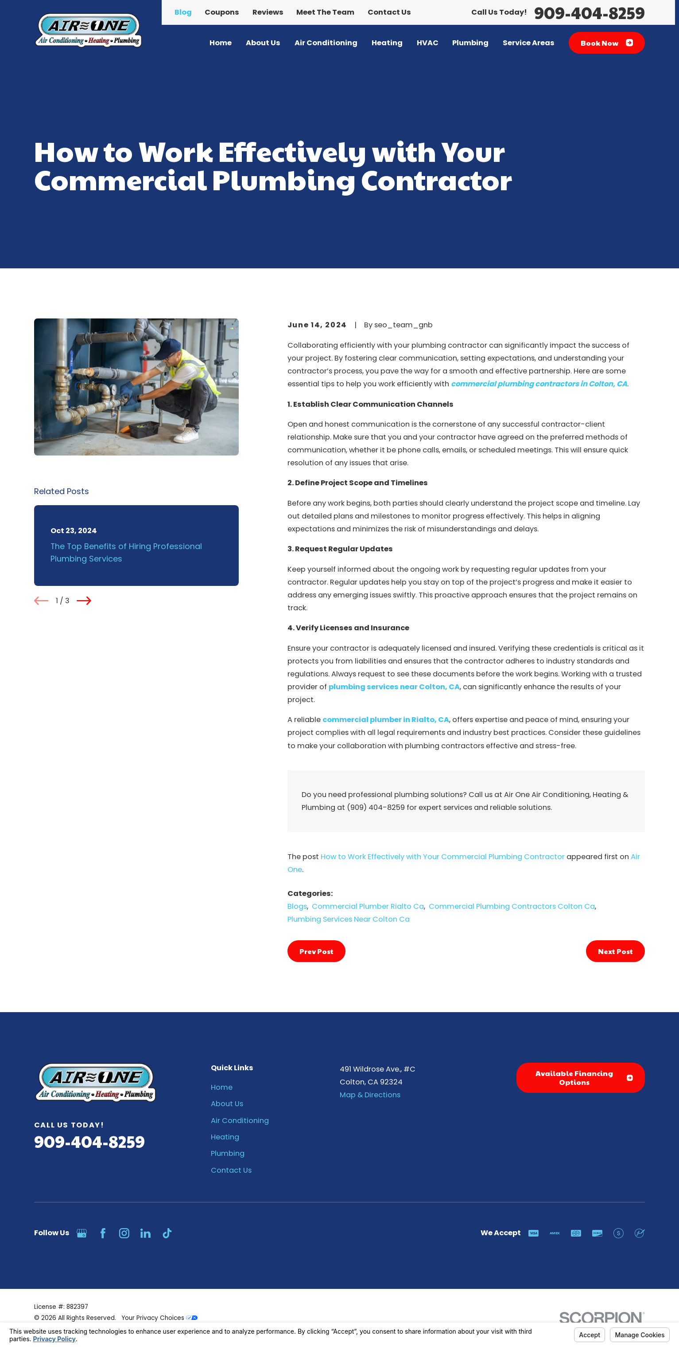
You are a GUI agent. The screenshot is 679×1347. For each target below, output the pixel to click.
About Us (227, 1104)
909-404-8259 (589, 12)
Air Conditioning (240, 1120)
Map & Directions (370, 1095)
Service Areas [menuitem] (529, 43)
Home (222, 1087)
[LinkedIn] (145, 1233)
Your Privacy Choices (159, 1318)
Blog (183, 12)
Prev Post (316, 951)
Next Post (615, 951)
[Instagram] (124, 1233)
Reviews (267, 12)
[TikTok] (167, 1233)
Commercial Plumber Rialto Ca (368, 906)
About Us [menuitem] (263, 43)
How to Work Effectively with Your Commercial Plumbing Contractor (443, 857)
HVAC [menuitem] (427, 43)
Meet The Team (325, 12)
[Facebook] (103, 1233)
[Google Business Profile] (82, 1233)
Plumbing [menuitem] (470, 43)
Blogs (297, 906)
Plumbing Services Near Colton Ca (348, 919)
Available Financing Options (584, 1077)
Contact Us (389, 12)
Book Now (607, 43)
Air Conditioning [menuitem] (326, 43)
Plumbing (227, 1153)
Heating (225, 1137)
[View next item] (84, 600)
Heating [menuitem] (387, 43)
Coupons (222, 12)
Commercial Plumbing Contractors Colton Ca (512, 906)
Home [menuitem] (221, 43)
